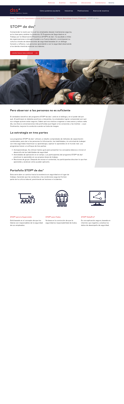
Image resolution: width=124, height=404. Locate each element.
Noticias (51, 3)
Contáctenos (100, 3)
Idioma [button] (111, 3)
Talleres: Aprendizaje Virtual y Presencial (71, 18)
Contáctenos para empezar (22, 53)
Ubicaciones (86, 3)
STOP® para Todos (53, 217)
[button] (51, 10)
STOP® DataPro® (88, 217)
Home (12, 18)
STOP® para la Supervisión (21, 217)
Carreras (73, 3)
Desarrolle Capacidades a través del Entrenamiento (35, 18)
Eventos (62, 3)
